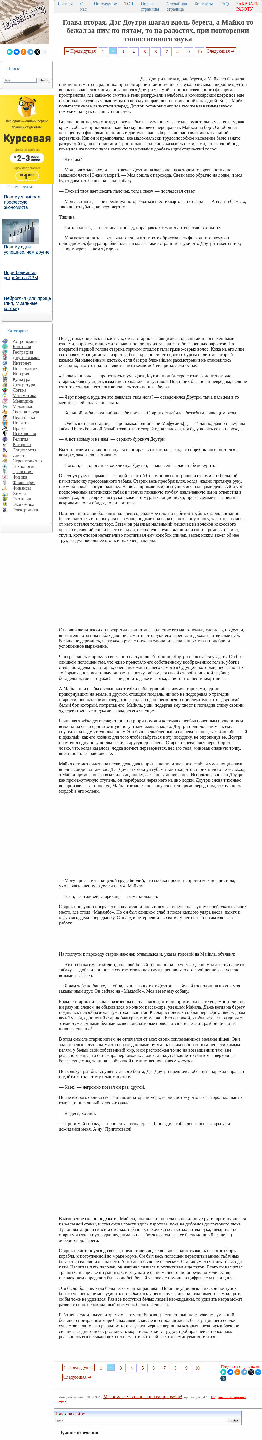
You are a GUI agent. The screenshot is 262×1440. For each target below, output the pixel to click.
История (21, 373)
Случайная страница (177, 6)
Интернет (22, 362)
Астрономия (25, 341)
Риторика (22, 444)
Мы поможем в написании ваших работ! (142, 1396)
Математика (24, 395)
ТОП (128, 3)
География (23, 352)
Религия (20, 439)
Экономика (23, 504)
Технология (24, 466)
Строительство (27, 460)
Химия (19, 493)
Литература (24, 384)
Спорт (19, 455)
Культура (21, 379)
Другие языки (26, 357)
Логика (19, 390)
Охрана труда (26, 411)
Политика (22, 422)
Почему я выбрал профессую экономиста (22, 202)
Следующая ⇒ (221, 51)
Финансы (22, 488)
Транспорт (23, 471)
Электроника (25, 509)
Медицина (23, 401)
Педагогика (24, 417)
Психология (24, 433)
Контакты (204, 3)
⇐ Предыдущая (80, 51)
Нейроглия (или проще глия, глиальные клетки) (27, 303)
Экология (22, 498)
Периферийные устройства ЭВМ (21, 275)
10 (199, 51)
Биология (22, 346)
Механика (22, 406)
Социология (24, 449)
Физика (20, 477)
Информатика (26, 368)
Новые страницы (150, 6)
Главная (65, 3)
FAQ (224, 3)
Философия (24, 482)
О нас (83, 6)
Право (19, 428)
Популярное (105, 3)
